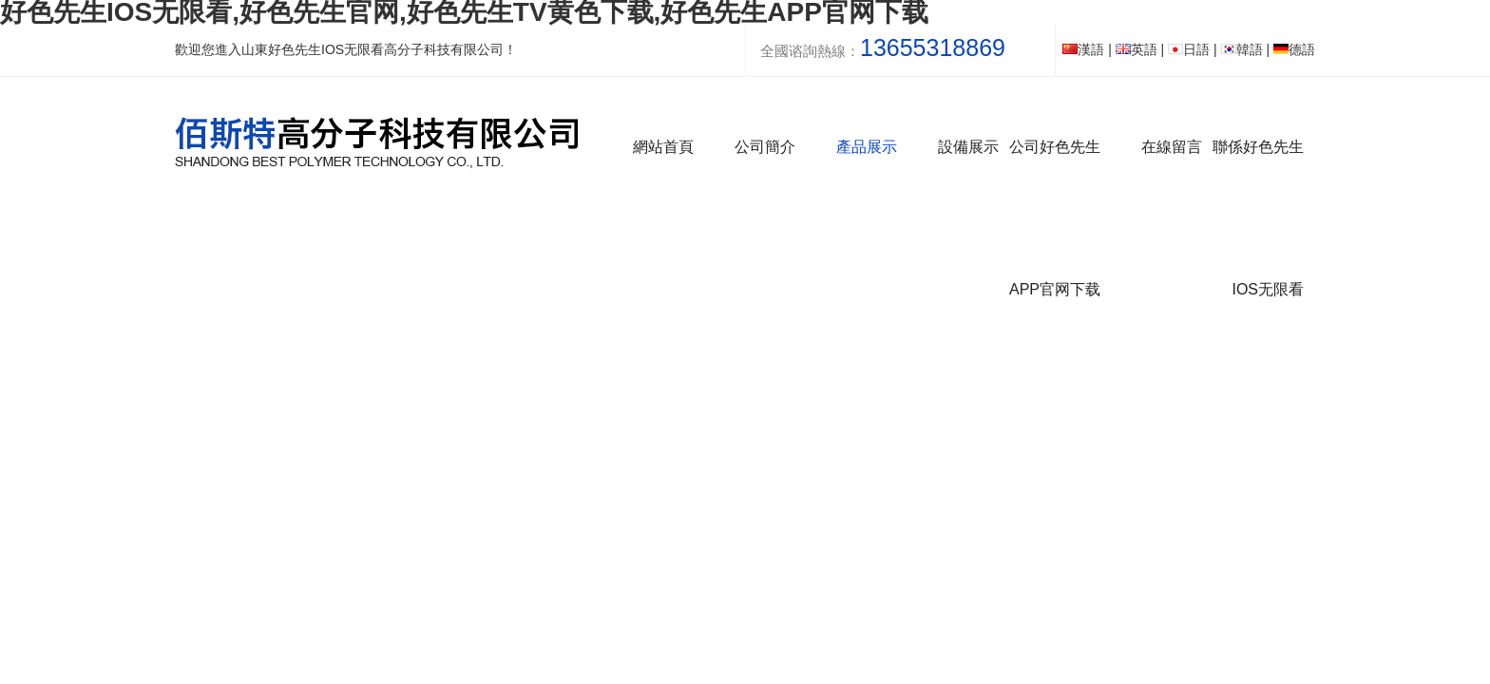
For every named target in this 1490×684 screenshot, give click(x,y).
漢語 (1083, 49)
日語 (1189, 49)
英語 (1136, 49)
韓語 (1242, 49)
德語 (1294, 49)
